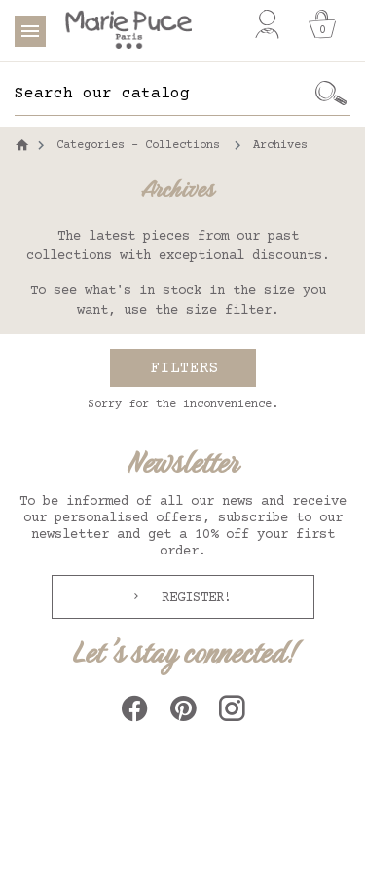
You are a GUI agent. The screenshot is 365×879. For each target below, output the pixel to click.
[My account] (267, 24)
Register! (193, 598)
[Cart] (322, 24)
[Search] (163, 93)
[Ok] (330, 93)
